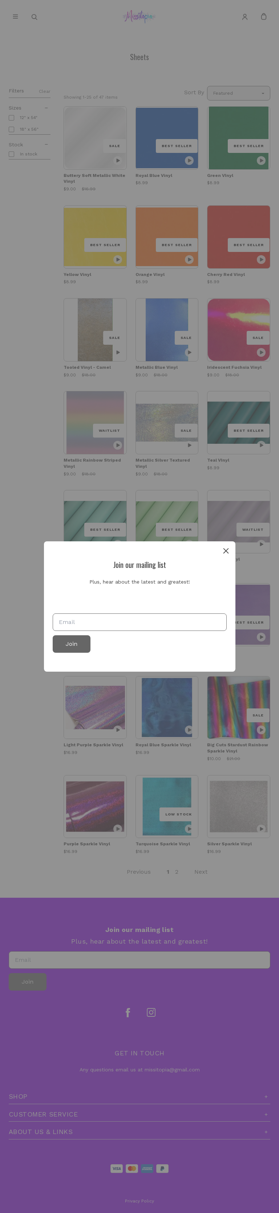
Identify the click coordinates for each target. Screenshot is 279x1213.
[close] (225, 550)
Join (71, 643)
